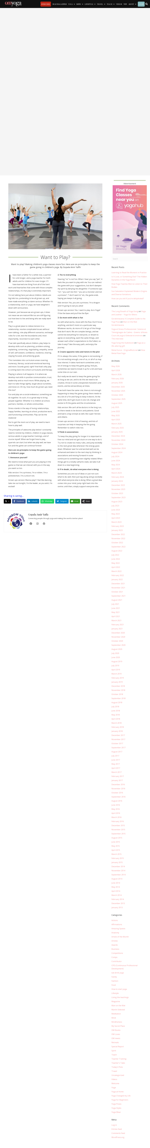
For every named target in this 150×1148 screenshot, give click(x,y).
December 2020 (118, 633)
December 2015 (118, 825)
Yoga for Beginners (119, 1100)
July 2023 (115, 505)
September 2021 (118, 596)
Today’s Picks (117, 1067)
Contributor (116, 961)
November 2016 (118, 788)
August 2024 (116, 452)
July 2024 (115, 456)
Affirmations (116, 924)
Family (114, 977)
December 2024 (118, 436)
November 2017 (118, 739)
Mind (113, 1018)
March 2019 (116, 674)
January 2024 (117, 481)
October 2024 (117, 444)
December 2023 (118, 485)
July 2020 (115, 653)
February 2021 (117, 624)
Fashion (114, 981)
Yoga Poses (116, 1104)
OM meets (115, 1038)
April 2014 (115, 891)
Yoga (113, 1087)
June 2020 (115, 657)
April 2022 (115, 567)
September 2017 (118, 747)
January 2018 (117, 731)
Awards (114, 945)
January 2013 (117, 907)
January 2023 (117, 530)
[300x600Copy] (130, 219)
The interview (117, 338)
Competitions (117, 953)
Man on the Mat (118, 1005)
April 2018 (115, 719)
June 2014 (115, 883)
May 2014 (115, 887)
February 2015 (117, 858)
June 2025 (115, 411)
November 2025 (118, 391)
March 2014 (116, 895)
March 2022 (116, 571)
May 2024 (115, 464)
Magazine (115, 1001)
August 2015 (116, 838)
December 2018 (118, 686)
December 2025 (118, 387)
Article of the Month (120, 936)
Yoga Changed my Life (121, 1095)
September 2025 (118, 399)
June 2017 (115, 760)
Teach (114, 1054)
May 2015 (115, 846)
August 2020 (116, 649)
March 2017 (116, 772)
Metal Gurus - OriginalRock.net (124, 350)
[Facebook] (31, 534)
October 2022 (117, 542)
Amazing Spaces (118, 928)
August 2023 (116, 501)
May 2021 (115, 612)
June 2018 (115, 710)
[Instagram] (37, 534)
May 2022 (115, 563)
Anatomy (115, 932)
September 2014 (118, 874)
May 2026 (115, 366)
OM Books (115, 1030)
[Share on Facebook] (19, 501)
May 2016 (115, 809)
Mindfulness (116, 1022)
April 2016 (115, 813)
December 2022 (118, 534)
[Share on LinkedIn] (33, 501)
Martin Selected (118, 1009)
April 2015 (115, 850)
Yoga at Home (117, 1091)
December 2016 (118, 784)
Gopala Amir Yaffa (38, 525)
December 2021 (118, 583)
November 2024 (118, 440)
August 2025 (116, 403)
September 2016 (118, 797)
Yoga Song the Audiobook (122, 343)
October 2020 (117, 641)
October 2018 (117, 694)
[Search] (146, 4)
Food (113, 985)
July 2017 (115, 756)
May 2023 (115, 514)
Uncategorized (117, 1075)
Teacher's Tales (118, 1063)
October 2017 (117, 743)
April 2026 (115, 370)
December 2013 (118, 903)
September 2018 (118, 698)
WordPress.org (117, 1137)
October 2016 (117, 792)
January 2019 (117, 682)
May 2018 (115, 715)
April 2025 (115, 419)
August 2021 (116, 600)
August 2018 (116, 702)
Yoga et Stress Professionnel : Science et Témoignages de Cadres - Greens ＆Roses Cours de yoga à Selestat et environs (129, 332)
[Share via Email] (75, 501)
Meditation (116, 1013)
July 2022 (115, 555)
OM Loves (115, 1034)
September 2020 (118, 645)
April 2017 (115, 768)
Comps (114, 957)
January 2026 (117, 382)
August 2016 (116, 801)
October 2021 (117, 592)
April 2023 (115, 518)
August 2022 (116, 551)
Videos (114, 1079)
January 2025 (117, 432)
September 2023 (118, 497)
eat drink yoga (117, 972)
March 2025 (116, 423)
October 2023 (117, 493)
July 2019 (115, 665)
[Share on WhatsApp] (47, 501)
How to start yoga (119, 989)
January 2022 (117, 579)
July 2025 (115, 407)
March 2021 (116, 620)
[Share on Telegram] (62, 501)
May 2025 (115, 415)
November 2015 (118, 829)
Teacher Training (118, 1059)
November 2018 (118, 690)
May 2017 (115, 764)
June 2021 (115, 608)
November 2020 (118, 637)
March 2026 (116, 374)
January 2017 (117, 780)
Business (115, 949)
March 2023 (116, 522)
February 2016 (117, 821)
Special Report (117, 1046)
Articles (114, 941)
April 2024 (115, 469)
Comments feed (118, 1133)
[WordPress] (44, 534)
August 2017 (116, 751)
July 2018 (115, 706)
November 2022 (118, 538)
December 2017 (118, 735)
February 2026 (117, 378)
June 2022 (115, 559)
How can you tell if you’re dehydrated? (127, 298)
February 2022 (117, 575)
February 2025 (117, 428)
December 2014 (118, 866)
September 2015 (118, 833)
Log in (114, 1125)
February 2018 (117, 727)
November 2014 (118, 870)
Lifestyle (115, 993)
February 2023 (117, 526)
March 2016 (116, 817)
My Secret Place (118, 1026)
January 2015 (117, 862)
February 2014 (117, 899)
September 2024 (118, 448)
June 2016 (115, 805)
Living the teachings (120, 997)
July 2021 (115, 604)
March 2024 (116, 473)
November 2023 (118, 489)
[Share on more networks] (86, 501)
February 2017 (117, 776)
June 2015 (115, 842)
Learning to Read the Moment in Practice (128, 272)
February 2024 (117, 477)
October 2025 (117, 395)
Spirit (113, 1050)
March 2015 (116, 854)
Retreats (115, 1042)
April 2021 (115, 616)
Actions (114, 920)
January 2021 (117, 628)
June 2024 (115, 460)
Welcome (115, 1083)
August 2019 (116, 661)
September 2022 (118, 546)
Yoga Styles (116, 1108)
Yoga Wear (116, 1112)
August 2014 (116, 879)
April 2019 (115, 669)
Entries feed (116, 1129)
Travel (114, 1071)
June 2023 (115, 510)
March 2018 (116, 723)
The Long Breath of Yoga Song (124, 311)
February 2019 (117, 678)
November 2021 (118, 587)
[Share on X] (7, 501)
